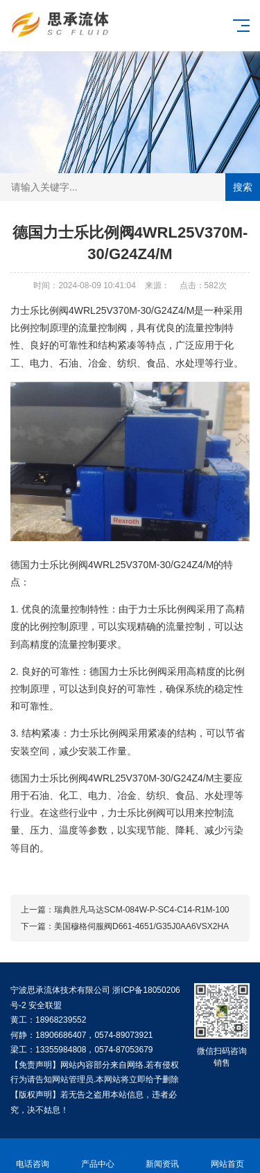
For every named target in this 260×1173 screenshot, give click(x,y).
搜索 (242, 187)
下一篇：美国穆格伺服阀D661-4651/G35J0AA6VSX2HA (125, 926)
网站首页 (227, 1156)
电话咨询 (32, 1156)
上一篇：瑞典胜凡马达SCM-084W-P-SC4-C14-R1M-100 (125, 910)
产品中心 (97, 1156)
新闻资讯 (163, 1156)
